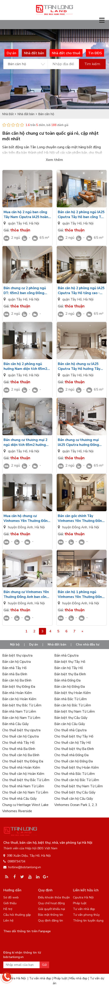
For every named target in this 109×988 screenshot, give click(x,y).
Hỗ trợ (7, 909)
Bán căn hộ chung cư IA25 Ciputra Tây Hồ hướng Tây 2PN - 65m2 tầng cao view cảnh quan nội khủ (79, 366)
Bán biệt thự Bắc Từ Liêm (21, 705)
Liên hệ (8, 920)
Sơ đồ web (11, 897)
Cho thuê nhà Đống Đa (71, 755)
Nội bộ (15, 644)
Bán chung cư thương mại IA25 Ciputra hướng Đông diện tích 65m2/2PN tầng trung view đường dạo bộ (78, 442)
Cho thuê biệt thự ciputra (21, 730)
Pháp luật (79, 903)
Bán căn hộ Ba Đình (16, 680)
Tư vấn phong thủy (86, 915)
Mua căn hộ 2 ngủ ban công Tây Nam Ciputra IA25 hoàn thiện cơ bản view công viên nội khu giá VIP (26, 214)
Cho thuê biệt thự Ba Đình (74, 749)
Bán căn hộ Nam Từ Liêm (21, 717)
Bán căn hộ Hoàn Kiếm (19, 699)
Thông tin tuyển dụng (88, 920)
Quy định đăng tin (50, 920)
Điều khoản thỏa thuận (54, 897)
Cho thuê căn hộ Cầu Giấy (73, 798)
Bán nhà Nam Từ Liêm (19, 711)
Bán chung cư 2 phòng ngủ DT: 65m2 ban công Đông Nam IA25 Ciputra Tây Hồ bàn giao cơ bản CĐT (25, 290)
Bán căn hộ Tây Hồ (68, 668)
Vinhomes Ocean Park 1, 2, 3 (75, 805)
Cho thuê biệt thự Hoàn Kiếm (76, 767)
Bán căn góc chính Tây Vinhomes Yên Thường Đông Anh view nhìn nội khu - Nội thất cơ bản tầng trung (81, 518)
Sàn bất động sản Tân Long (23, 147)
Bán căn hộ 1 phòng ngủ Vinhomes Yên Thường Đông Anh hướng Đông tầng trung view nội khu (81, 594)
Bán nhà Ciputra (66, 655)
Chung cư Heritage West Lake (25, 805)
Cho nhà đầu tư (87, 644)
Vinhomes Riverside (17, 811)
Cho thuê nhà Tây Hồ (18, 742)
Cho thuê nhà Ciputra (70, 730)
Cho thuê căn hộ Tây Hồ (72, 742)
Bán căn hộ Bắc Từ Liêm (72, 705)
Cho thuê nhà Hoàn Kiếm (21, 767)
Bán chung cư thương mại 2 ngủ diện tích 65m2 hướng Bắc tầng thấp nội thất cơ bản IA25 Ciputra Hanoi (25, 442)
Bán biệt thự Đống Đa (18, 686)
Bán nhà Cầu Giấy (15, 724)
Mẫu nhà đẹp (78, 978)
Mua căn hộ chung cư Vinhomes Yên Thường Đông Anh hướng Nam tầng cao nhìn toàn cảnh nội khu (27, 518)
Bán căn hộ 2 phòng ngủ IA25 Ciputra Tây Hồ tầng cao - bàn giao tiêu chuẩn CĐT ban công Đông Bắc (81, 290)
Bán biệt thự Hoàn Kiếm (72, 693)
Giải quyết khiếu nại (51, 909)
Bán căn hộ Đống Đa (69, 686)
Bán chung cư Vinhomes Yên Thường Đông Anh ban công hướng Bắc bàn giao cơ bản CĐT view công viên (26, 594)
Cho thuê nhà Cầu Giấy (19, 798)
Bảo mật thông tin (50, 915)
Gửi (44, 965)
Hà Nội (34, 223)
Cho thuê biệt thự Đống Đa (22, 761)
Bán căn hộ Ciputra (16, 661)
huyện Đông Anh (20, 527)
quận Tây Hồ (17, 223)
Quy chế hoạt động (51, 903)
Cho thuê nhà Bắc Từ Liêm (74, 774)
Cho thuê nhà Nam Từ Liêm (23, 786)
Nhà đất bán (57, 644)
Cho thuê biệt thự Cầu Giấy (74, 792)
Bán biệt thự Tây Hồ (69, 661)
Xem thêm (54, 160)
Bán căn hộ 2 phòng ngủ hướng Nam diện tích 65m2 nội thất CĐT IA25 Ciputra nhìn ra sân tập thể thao (25, 366)
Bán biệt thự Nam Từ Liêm (74, 711)
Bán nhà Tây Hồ (14, 668)
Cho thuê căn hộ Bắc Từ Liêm (76, 780)
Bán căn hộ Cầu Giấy (69, 724)
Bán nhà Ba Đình (14, 674)
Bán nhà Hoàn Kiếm (17, 693)
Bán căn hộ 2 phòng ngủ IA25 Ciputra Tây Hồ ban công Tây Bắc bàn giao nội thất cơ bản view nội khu (81, 214)
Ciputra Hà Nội (83, 897)
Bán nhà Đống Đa (67, 680)
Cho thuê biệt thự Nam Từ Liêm (78, 786)
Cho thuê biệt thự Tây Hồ (73, 736)
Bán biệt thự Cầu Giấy (70, 717)
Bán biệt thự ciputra (17, 655)
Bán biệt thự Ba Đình (70, 674)
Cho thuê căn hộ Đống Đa (73, 761)
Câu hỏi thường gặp (17, 915)
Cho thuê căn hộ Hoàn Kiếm (23, 774)
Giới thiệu (9, 903)
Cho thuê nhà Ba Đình (18, 749)
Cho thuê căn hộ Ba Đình (20, 755)
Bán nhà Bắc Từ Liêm (70, 699)
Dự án (33, 644)
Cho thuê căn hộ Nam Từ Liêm (25, 792)
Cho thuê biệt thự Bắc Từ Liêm (25, 780)
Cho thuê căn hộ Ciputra (20, 736)
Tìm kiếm (92, 64)
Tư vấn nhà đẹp (84, 909)
